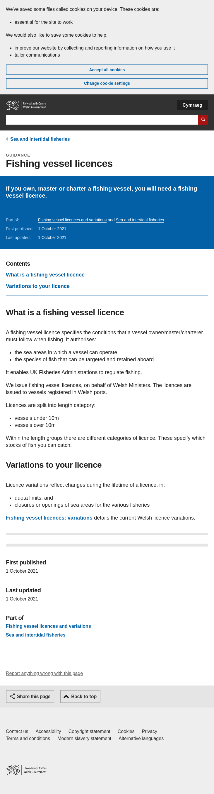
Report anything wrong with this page (44, 673)
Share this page (33, 696)
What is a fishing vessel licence (45, 275)
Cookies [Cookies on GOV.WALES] (126, 731)
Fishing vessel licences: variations (49, 518)
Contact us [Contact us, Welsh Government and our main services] (17, 731)
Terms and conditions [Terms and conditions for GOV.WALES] (28, 738)
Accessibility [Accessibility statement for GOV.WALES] (48, 731)
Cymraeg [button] (192, 105)
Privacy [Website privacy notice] (149, 731)
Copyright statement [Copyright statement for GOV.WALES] (89, 731)
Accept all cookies (107, 69)
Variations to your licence (38, 286)
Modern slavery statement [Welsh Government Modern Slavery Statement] (84, 738)
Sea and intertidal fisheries (40, 139)
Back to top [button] (84, 696)
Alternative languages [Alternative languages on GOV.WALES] (141, 738)
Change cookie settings (107, 83)
